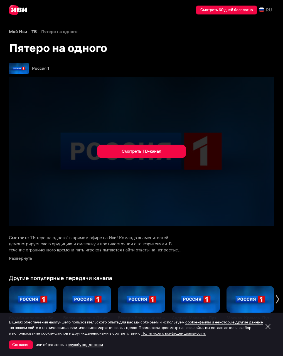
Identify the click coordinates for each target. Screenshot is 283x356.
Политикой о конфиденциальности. (173, 333)
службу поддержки (85, 344)
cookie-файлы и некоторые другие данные (224, 322)
